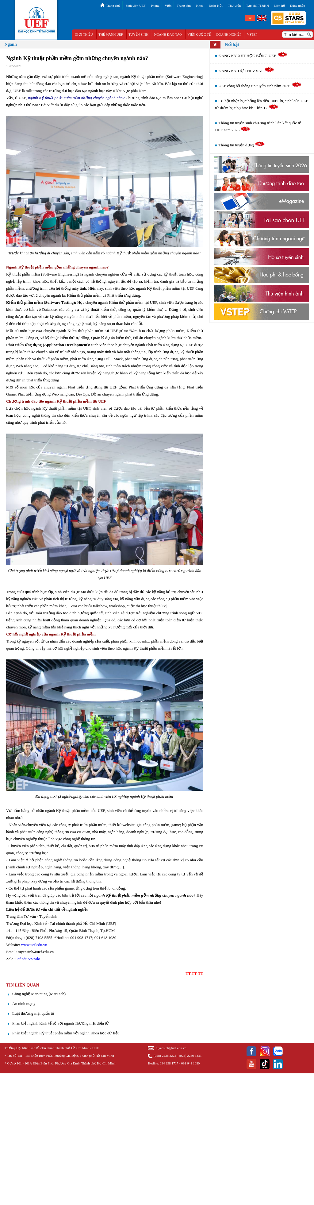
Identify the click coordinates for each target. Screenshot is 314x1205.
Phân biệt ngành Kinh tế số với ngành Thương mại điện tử (60, 1023)
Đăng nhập (297, 5)
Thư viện (234, 5)
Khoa (199, 5)
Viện (168, 5)
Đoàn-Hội (216, 5)
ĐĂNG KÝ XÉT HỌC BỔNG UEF (253, 55)
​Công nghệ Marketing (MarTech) (39, 993)
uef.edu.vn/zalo (28, 958)
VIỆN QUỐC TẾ (199, 34)
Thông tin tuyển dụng (242, 145)
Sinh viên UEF (135, 5)
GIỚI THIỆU (84, 34)
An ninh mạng (24, 1003)
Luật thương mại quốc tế (33, 1013)
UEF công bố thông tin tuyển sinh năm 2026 (260, 85)
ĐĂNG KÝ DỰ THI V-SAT (246, 70)
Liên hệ (279, 5)
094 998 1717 (169, 1063)
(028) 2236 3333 (190, 1055)
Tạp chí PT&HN (257, 5)
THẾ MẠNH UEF (110, 34)
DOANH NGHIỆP (228, 34)
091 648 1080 (190, 1063)
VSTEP (252, 34)
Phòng (155, 5)
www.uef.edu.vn (33, 944)
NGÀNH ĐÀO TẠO (168, 34)
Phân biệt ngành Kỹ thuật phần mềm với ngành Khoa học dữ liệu (65, 1033)
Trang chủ (113, 5)
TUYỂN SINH (138, 34)
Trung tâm (184, 5)
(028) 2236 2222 (165, 1055)
